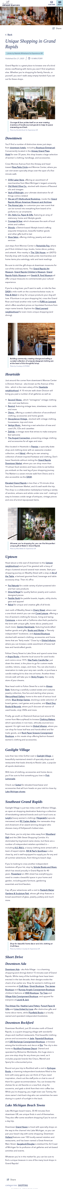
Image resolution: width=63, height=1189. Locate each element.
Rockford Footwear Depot (25, 1048)
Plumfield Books (36, 1012)
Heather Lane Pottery (30, 1006)
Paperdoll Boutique (44, 1038)
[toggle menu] (59, 3)
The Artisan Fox (12, 1006)
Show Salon (13, 237)
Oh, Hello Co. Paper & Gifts (20, 215)
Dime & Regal (14, 592)
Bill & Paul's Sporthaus (36, 851)
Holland (9, 1137)
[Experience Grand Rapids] (11, 3)
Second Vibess (15, 400)
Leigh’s (8, 818)
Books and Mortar (36, 630)
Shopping (23, 1185)
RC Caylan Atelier (28, 821)
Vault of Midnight (16, 192)
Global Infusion (48, 640)
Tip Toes (44, 993)
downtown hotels (18, 147)
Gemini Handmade (25, 627)
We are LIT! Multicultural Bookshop (24, 199)
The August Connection (19, 438)
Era (41, 1045)
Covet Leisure (41, 613)
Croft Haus (23, 986)
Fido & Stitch (11, 295)
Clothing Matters (47, 719)
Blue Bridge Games (21, 700)
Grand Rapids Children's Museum (29, 272)
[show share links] (57, 28)
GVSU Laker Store (16, 180)
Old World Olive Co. (17, 186)
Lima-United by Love (23, 1009)
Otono (11, 412)
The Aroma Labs (15, 205)
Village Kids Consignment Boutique (21, 996)
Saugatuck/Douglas (26, 1144)
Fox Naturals (13, 585)
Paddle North (14, 598)
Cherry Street (39, 610)
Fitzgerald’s (41, 818)
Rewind (11, 406)
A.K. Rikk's (19, 847)
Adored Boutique (42, 633)
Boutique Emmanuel (45, 147)
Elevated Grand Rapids (16, 483)
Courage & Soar (15, 221)
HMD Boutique (32, 993)
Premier (34, 446)
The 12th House (38, 252)
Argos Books (13, 656)
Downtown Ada (12, 969)
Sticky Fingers (37, 677)
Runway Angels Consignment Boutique (36, 989)
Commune (10, 620)
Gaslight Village (44, 756)
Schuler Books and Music (45, 867)
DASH (8, 291)
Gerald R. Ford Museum (42, 275)
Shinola (11, 227)
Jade (32, 1038)
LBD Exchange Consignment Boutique (27, 1041)
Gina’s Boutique (36, 986)
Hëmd (22, 453)
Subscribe (51, 3)
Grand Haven (22, 1127)
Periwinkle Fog (42, 245)
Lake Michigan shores (15, 791)
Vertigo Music (14, 425)
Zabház (11, 431)
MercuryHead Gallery (15, 696)
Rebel (10, 604)
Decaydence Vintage (18, 419)
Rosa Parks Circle (20, 167)
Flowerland (16, 874)
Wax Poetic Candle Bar (38, 660)
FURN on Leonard (48, 301)
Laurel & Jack (23, 999)
